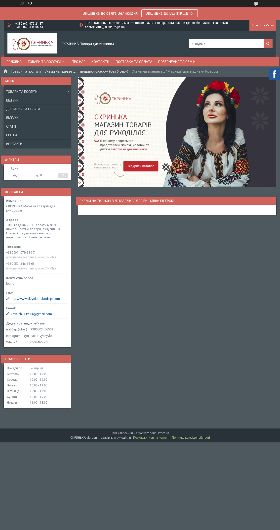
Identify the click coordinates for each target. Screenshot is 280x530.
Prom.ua (163, 433)
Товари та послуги (44, 61)
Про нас (78, 61)
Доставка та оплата (133, 61)
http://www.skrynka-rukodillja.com (35, 299)
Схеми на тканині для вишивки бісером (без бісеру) (86, 71)
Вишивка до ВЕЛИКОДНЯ (169, 13)
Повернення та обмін (177, 61)
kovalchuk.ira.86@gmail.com (31, 314)
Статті (11, 126)
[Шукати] (268, 43)
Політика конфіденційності (191, 437)
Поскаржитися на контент (151, 437)
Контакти (100, 61)
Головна (14, 61)
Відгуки (12, 100)
